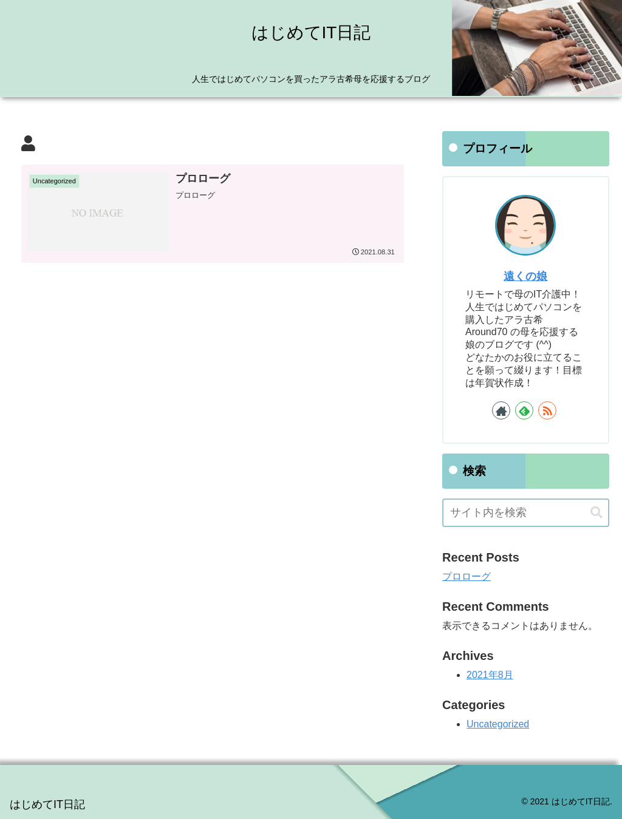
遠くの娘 (525, 276)
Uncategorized (497, 724)
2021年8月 (489, 675)
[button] (596, 513)
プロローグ (466, 576)
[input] (525, 512)
